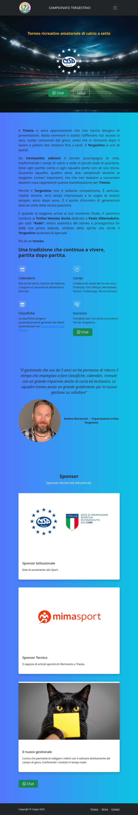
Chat (58, 93)
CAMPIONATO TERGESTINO (69, 8)
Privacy (94, 809)
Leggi (81, 93)
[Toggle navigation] (115, 8)
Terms (105, 809)
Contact (115, 809)
